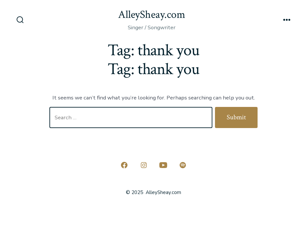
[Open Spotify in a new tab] (183, 165)
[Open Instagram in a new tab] (144, 165)
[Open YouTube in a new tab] (163, 165)
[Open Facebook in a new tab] (124, 165)
